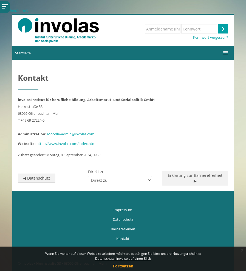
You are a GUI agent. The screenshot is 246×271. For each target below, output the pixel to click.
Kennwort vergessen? (210, 37)
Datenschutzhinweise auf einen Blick (123, 258)
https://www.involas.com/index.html (66, 143)
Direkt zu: (97, 171)
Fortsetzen (123, 266)
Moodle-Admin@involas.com (70, 134)
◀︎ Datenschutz (36, 178)
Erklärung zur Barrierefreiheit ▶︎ (195, 178)
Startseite (23, 53)
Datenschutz (123, 219)
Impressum (123, 209)
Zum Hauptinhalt (14, 10)
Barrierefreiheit (123, 229)
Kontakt (122, 238)
